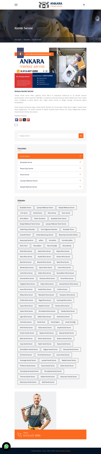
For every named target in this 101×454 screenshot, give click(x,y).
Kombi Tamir (41, 322)
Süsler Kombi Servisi (67, 366)
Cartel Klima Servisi (26, 273)
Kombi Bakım (55, 322)
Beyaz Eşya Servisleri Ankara (68, 235)
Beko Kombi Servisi (26, 338)
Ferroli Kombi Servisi (44, 355)
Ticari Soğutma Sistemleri (49, 229)
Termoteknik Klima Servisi (46, 311)
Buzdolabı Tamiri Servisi (59, 218)
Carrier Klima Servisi (64, 267)
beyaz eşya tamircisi (26, 240)
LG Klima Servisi (62, 289)
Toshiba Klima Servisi (68, 311)
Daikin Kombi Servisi (44, 344)
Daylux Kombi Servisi (64, 344)
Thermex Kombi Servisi (27, 376)
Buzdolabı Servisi (26, 162)
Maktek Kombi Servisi (69, 360)
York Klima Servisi (26, 322)
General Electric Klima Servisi (68, 284)
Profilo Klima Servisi (26, 300)
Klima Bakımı (24, 218)
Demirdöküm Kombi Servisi (29, 349)
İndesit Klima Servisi (44, 289)
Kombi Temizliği (70, 322)
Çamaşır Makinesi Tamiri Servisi (56, 224)
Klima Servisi (24, 174)
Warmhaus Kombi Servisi (28, 382)
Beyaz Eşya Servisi (26, 168)
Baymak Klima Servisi (44, 262)
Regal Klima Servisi (45, 300)
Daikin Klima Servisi (44, 273)
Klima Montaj (66, 246)
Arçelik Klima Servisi (44, 256)
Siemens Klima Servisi (62, 306)
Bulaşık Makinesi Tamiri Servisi (30, 224)
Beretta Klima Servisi (27, 267)
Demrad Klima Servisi (27, 278)
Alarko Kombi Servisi (45, 327)
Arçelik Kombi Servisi (64, 327)
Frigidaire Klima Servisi (27, 284)
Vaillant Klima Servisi (44, 316)
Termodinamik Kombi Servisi (29, 371)
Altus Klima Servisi (26, 256)
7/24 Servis (24, 213)
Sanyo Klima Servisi (26, 306)
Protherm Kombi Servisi (28, 366)
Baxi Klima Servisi (25, 262)
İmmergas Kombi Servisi (28, 360)
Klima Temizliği (52, 246)
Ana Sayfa (18, 39)
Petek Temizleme (39, 218)
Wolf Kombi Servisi (48, 382)
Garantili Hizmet (25, 235)
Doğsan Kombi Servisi (50, 349)
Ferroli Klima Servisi (66, 278)
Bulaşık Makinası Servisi (66, 207)
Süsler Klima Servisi (26, 311)
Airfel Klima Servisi (26, 251)
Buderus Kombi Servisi (64, 338)
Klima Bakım (37, 246)
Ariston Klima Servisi (63, 256)
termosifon (52, 240)
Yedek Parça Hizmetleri (27, 229)
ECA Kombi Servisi (26, 355)
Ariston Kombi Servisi (27, 333)
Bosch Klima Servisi (45, 267)
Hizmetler (27, 39)
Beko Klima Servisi (63, 262)
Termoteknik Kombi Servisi (52, 371)
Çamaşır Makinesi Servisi (28, 180)
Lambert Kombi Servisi (48, 360)
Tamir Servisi (66, 213)
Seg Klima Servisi (44, 306)
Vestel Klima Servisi (63, 316)
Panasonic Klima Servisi (67, 295)
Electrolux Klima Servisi (47, 278)
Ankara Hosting (65, 451)
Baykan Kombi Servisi (47, 333)
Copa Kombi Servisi (26, 344)
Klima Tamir (24, 246)
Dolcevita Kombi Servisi (70, 349)
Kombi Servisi (25, 156)
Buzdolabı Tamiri (68, 229)
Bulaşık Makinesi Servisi (28, 187)
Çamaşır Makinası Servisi (45, 207)
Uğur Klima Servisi (26, 316)
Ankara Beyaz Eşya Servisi (44, 235)
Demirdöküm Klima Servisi (65, 273)
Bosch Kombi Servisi (44, 338)
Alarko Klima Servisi (44, 251)
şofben (41, 240)
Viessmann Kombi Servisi (68, 376)
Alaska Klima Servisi (62, 251)
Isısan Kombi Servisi (62, 355)
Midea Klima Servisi (26, 295)
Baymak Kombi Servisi (66, 333)
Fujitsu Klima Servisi (47, 284)
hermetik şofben (67, 240)
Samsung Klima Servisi (64, 300)
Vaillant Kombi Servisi (48, 376)
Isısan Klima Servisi (26, 289)
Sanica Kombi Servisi (48, 366)
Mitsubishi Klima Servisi (46, 295)
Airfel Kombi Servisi (26, 327)
